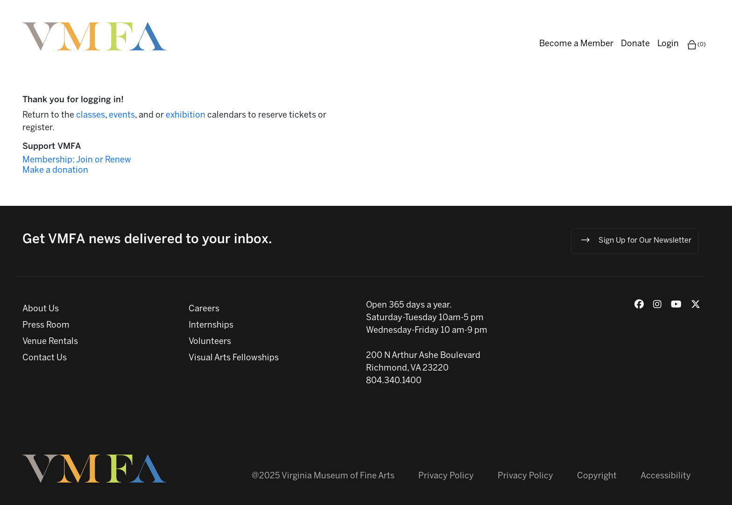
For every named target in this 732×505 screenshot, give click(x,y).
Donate (635, 44)
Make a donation (55, 171)
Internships (211, 326)
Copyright (597, 476)
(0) (696, 44)
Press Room (46, 326)
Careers (204, 309)
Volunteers (210, 342)
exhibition (186, 115)
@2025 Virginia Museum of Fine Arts (323, 476)
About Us (40, 309)
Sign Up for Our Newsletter (635, 239)
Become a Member (576, 44)
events (122, 115)
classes (90, 115)
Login (668, 44)
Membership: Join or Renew (76, 160)
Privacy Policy (446, 476)
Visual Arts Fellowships (234, 358)
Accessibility (665, 476)
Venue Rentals (50, 342)
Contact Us (44, 358)
